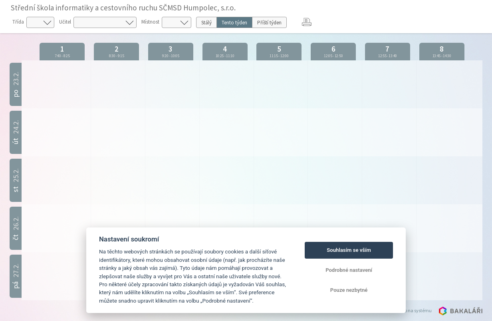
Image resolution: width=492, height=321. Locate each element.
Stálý (206, 22)
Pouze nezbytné (349, 290)
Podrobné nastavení (348, 270)
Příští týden (269, 22)
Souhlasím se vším (349, 250)
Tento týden (234, 22)
